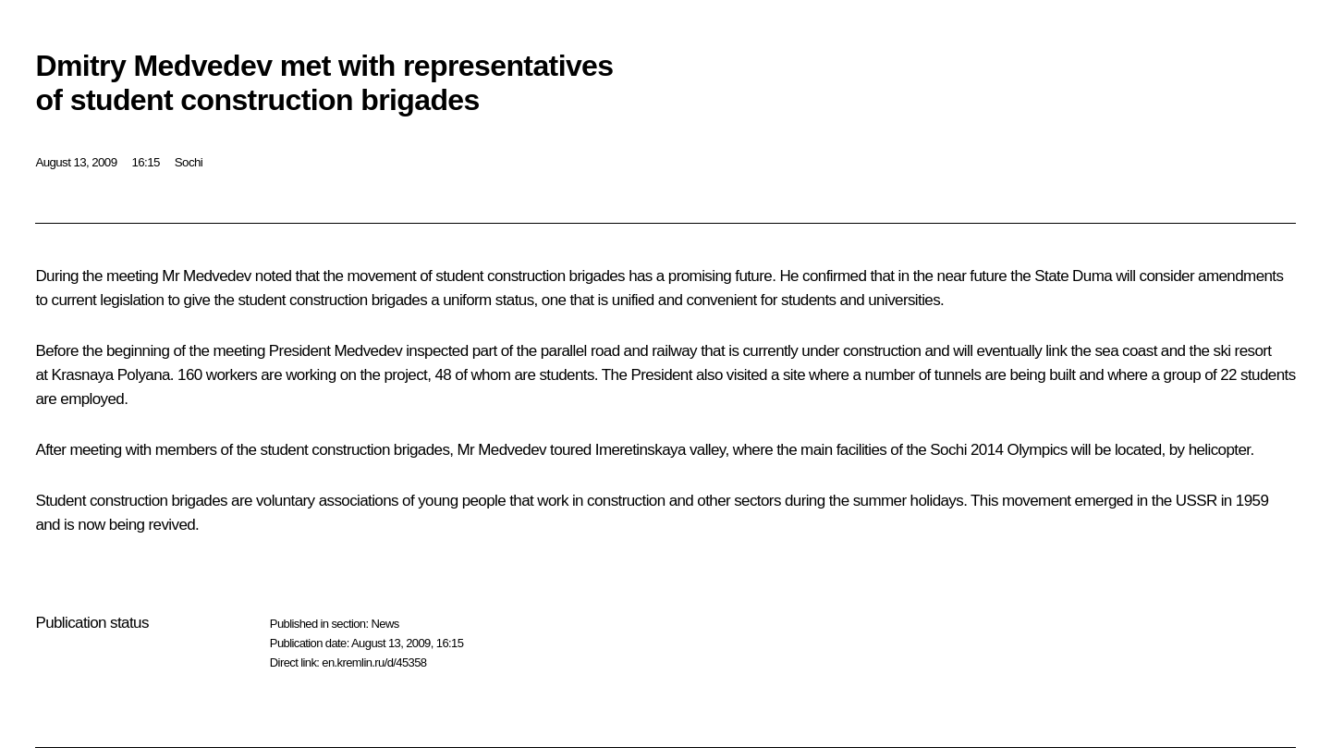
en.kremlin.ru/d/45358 (374, 662)
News (384, 624)
